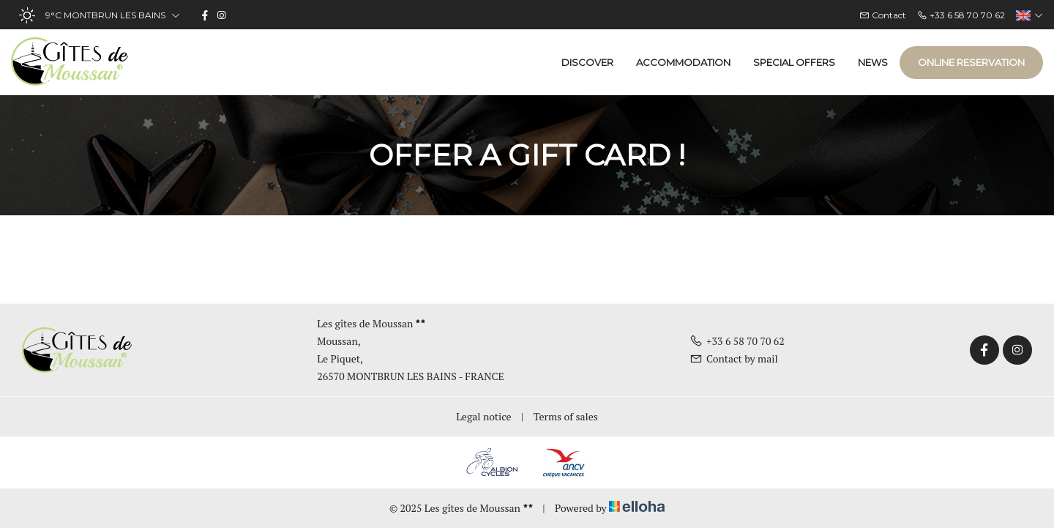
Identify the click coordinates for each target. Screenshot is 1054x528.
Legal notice (483, 416)
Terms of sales (566, 416)
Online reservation (971, 62)
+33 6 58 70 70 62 (737, 341)
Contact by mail (733, 358)
